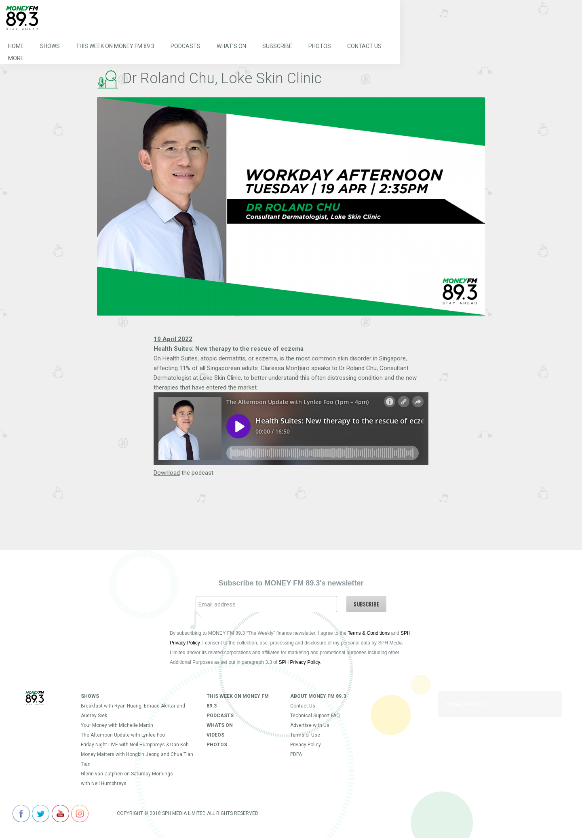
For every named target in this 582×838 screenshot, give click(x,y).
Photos (319, 46)
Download (167, 472)
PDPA (296, 754)
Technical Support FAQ (315, 715)
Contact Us (364, 46)
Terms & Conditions (369, 633)
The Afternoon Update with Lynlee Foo (123, 735)
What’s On (231, 46)
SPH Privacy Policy (299, 662)
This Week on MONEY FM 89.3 (115, 46)
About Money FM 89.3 (318, 696)
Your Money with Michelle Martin (117, 725)
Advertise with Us (309, 725)
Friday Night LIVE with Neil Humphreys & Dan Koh (135, 744)
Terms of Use (305, 735)
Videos (215, 735)
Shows (50, 46)
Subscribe (277, 46)
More (16, 58)
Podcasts (185, 46)
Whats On (220, 725)
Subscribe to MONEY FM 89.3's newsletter (290, 583)
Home (16, 46)
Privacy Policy (305, 744)
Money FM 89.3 (465, 704)
